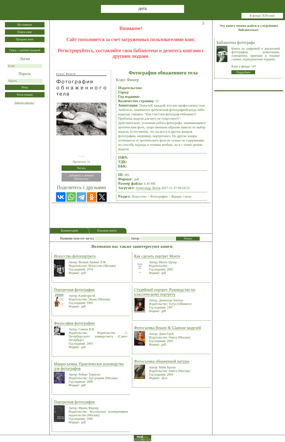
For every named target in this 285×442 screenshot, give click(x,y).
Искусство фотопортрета (75, 256)
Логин (25, 59)
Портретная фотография (74, 289)
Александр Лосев (148, 188)
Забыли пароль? (24, 102)
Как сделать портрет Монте (157, 256)
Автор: (135, 238)
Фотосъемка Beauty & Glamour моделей (167, 328)
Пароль (25, 73)
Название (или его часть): (77, 238)
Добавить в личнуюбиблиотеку (81, 177)
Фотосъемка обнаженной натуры (161, 361)
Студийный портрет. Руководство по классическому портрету (164, 291)
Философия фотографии (74, 323)
